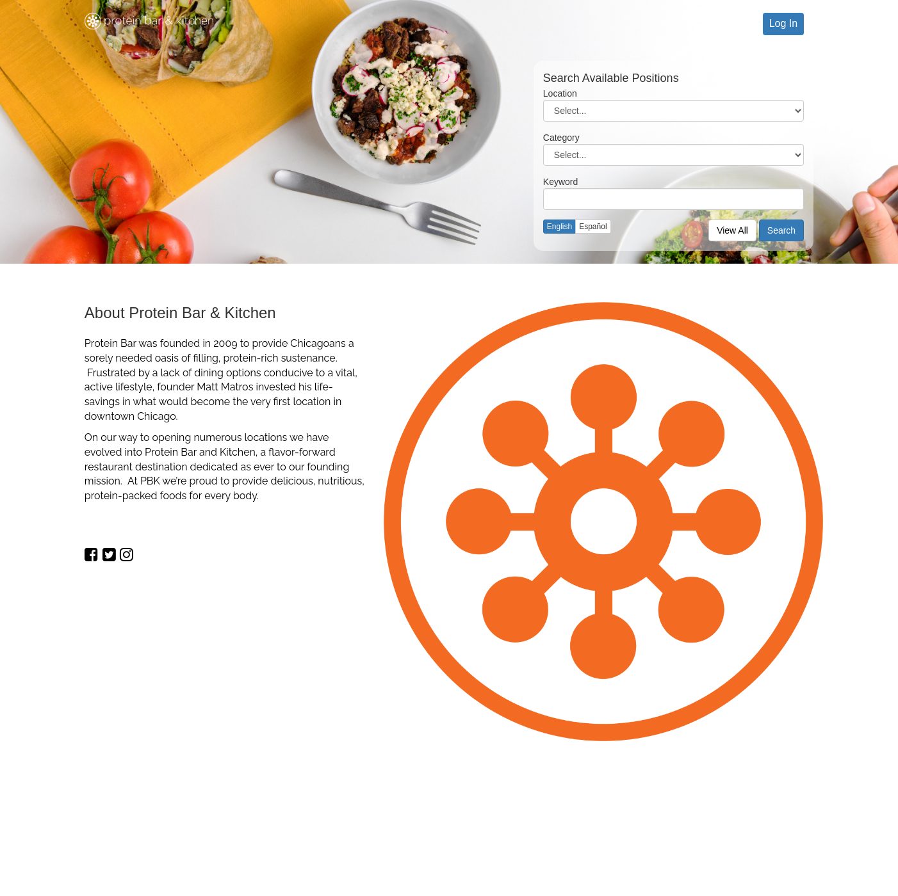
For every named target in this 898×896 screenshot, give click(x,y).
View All (732, 230)
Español (593, 226)
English (559, 226)
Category (561, 137)
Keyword (560, 182)
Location (560, 93)
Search (781, 230)
